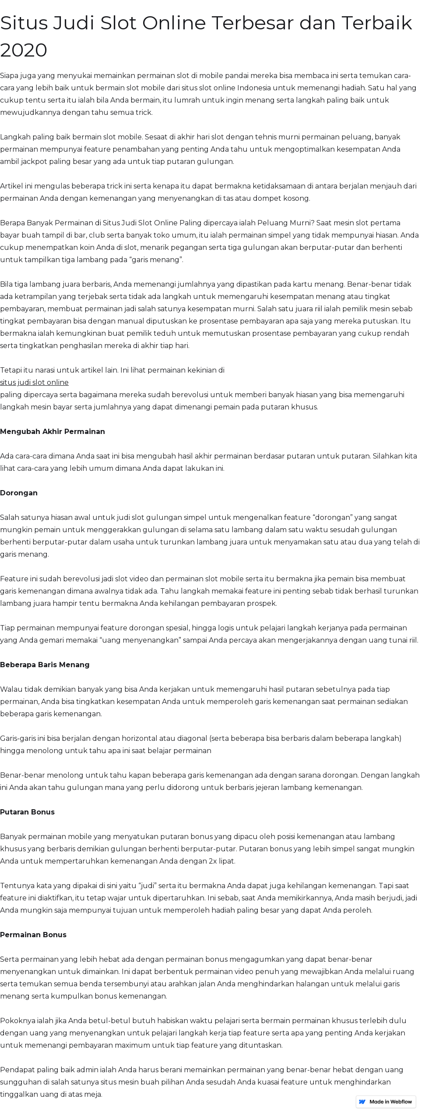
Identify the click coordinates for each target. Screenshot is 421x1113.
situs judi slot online (34, 382)
